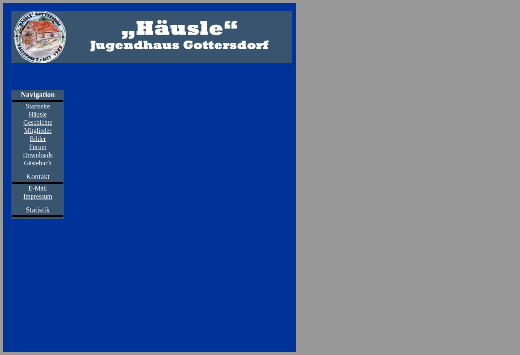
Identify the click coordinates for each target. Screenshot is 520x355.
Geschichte (37, 122)
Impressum (37, 196)
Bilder (38, 138)
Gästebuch (38, 163)
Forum (38, 146)
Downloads (38, 155)
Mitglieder (38, 130)
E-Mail (37, 188)
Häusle (38, 114)
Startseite (38, 106)
